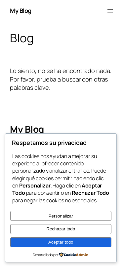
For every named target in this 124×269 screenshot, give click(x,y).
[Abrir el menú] (110, 11)
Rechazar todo (60, 228)
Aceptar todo (60, 242)
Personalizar (61, 216)
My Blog (20, 11)
